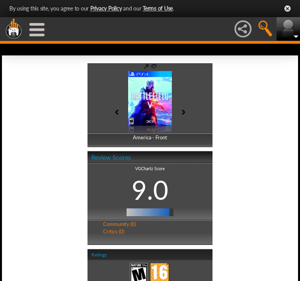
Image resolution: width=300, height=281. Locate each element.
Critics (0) (113, 231)
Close (287, 8)
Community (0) (119, 224)
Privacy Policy (106, 8)
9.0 (150, 189)
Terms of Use (158, 8)
